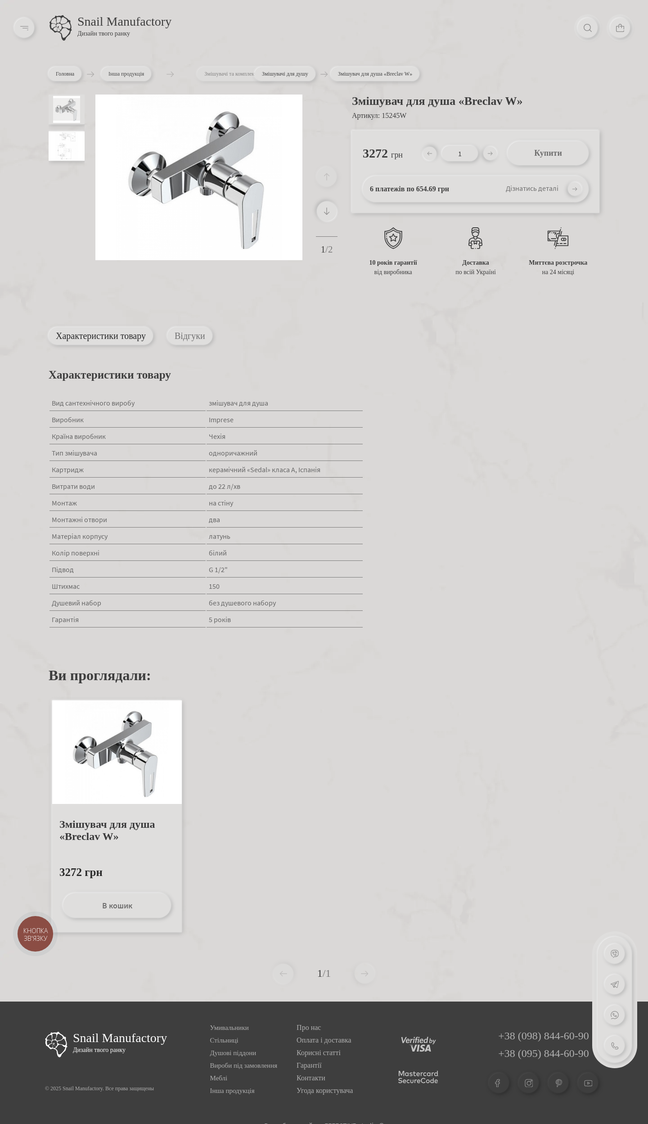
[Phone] (615, 1046)
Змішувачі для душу (285, 74)
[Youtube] (588, 1083)
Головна (67, 74)
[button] (326, 211)
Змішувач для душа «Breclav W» (107, 830)
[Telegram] (615, 984)
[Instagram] (529, 1083)
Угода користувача (325, 1090)
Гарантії (309, 1065)
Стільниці (224, 1040)
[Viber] (615, 954)
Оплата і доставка (324, 1040)
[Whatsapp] (615, 1015)
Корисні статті (319, 1052)
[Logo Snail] (56, 1044)
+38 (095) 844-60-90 (543, 1053)
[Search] (588, 28)
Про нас (309, 1027)
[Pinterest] (558, 1083)
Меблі (219, 1078)
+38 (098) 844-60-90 (543, 1036)
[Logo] (61, 27)
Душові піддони (233, 1052)
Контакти (311, 1078)
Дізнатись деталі (532, 188)
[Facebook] (499, 1083)
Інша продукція (146, 74)
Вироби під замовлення (244, 1065)
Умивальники (229, 1027)
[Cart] (620, 28)
